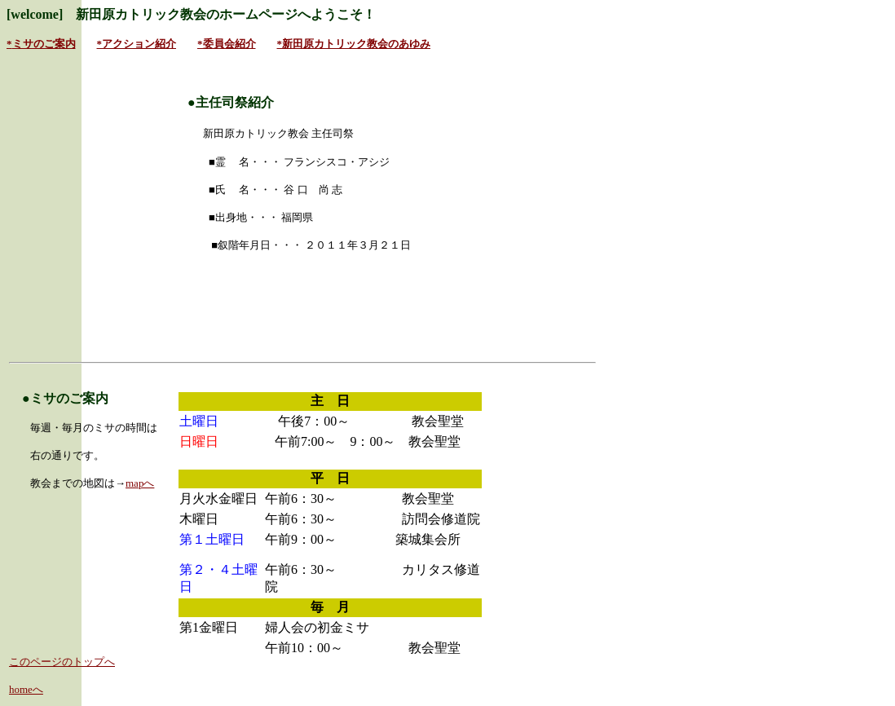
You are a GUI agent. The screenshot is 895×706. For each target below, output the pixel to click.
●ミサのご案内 (65, 398)
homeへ (26, 689)
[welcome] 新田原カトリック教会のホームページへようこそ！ (191, 14)
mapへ (140, 483)
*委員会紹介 (226, 44)
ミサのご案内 (44, 44)
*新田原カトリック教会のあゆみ (354, 44)
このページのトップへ (62, 661)
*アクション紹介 (137, 44)
